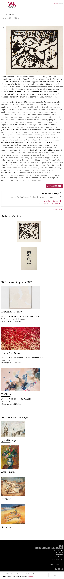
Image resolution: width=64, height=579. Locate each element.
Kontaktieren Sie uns (52, 201)
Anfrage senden (54, 186)
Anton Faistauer (8, 472)
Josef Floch (6, 499)
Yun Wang (6, 394)
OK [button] (55, 575)
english (61, 3)
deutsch (56, 3)
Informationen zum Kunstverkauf (47, 203)
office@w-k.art (58, 560)
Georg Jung (6, 527)
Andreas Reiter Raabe (11, 311)
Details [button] (31, 576)
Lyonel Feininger (9, 440)
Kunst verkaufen (55, 564)
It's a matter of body (10, 353)
